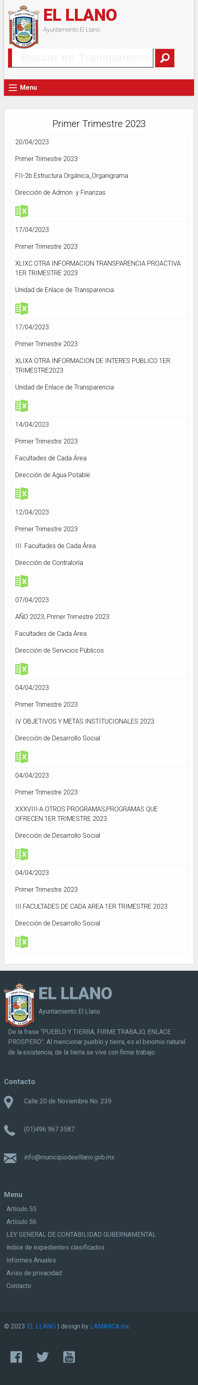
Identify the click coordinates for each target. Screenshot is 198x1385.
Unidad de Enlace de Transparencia (64, 290)
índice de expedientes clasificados (55, 1247)
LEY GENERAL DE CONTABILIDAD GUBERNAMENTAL (81, 1234)
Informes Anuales (31, 1260)
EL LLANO (80, 15)
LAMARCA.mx (109, 1326)
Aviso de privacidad (34, 1273)
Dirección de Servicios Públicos (59, 650)
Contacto (18, 1286)
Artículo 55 (21, 1209)
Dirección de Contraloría (49, 562)
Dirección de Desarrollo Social (57, 738)
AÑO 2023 (29, 617)
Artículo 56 (21, 1222)
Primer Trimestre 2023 (46, 159)
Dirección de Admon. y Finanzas (60, 192)
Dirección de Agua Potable (52, 475)
